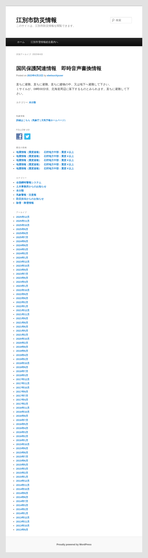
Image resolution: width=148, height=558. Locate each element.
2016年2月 (22, 436)
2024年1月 (22, 257)
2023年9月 (22, 269)
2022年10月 (22, 290)
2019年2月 (22, 359)
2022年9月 (22, 294)
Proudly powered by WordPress (73, 544)
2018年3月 (22, 375)
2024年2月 (22, 253)
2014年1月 (22, 513)
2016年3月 (22, 432)
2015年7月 (22, 456)
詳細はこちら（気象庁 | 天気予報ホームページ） (41, 120)
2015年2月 (22, 472)
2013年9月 (22, 529)
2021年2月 (22, 334)
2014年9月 (22, 493)
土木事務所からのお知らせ (31, 186)
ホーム (21, 42)
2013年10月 (22, 525)
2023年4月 (22, 281)
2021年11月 (22, 314)
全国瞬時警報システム (28, 182)
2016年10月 (22, 411)
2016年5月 (22, 424)
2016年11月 (22, 407)
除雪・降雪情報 (25, 202)
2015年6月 (22, 460)
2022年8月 (22, 298)
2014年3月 (22, 505)
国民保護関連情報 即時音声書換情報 (58, 68)
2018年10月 (22, 363)
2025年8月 (22, 233)
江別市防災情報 (36, 20)
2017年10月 (22, 387)
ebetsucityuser (55, 75)
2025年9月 (22, 229)
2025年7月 (22, 237)
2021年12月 (22, 310)
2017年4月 (22, 399)
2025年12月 (22, 216)
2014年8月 (22, 497)
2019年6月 (22, 350)
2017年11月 (22, 383)
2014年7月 (22, 501)
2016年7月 (22, 420)
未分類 (32, 102)
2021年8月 (22, 322)
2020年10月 (22, 338)
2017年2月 (22, 403)
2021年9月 (22, 318)
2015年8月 (22, 452)
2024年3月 (22, 249)
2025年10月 (22, 225)
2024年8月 (22, 245)
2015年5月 (22, 464)
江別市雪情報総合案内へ (44, 42)
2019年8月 (22, 346)
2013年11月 (22, 521)
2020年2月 (22, 342)
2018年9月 (22, 367)
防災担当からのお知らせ (30, 198)
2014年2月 (22, 509)
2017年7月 (22, 395)
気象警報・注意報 (26, 194)
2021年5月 (22, 330)
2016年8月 (22, 415)
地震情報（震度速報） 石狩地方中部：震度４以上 (45, 152)
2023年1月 (22, 285)
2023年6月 (22, 277)
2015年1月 (22, 476)
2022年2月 (22, 302)
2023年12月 (22, 261)
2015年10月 (22, 444)
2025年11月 (22, 221)
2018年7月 (22, 371)
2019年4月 (22, 355)
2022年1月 (22, 306)
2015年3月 (22, 468)
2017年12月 (22, 379)
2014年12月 (22, 480)
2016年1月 (22, 440)
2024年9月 (22, 241)
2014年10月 (22, 489)
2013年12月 (22, 517)
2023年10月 (22, 265)
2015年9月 (22, 448)
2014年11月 (22, 485)
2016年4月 (22, 428)
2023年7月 (22, 273)
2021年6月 (22, 326)
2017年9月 (22, 391)
